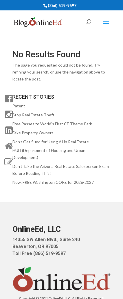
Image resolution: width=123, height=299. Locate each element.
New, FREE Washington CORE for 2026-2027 (53, 182)
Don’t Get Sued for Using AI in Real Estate (50, 141)
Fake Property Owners (33, 132)
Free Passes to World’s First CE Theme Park (52, 123)
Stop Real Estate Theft (33, 114)
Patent (18, 105)
